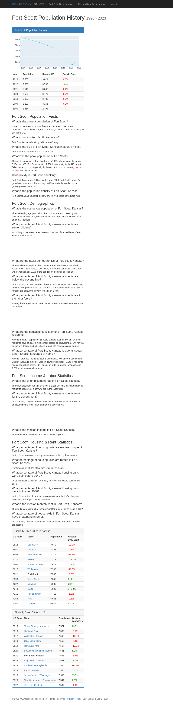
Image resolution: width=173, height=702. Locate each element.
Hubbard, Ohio (31, 631)
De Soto (31, 603)
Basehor (31, 559)
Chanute (31, 549)
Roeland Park (34, 594)
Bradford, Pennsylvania (35, 665)
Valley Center (34, 579)
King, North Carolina (34, 660)
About (114, 4)
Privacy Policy (74, 699)
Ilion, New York (31, 646)
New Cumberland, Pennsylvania (40, 680)
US (14, 4)
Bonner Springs (35, 564)
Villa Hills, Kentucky (33, 685)
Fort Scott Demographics (61, 4)
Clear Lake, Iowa (32, 641)
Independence (34, 554)
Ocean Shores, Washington (37, 675)
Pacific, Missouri (32, 670)
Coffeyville (32, 544)
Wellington (32, 569)
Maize (30, 589)
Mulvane (31, 584)
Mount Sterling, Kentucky (36, 626)
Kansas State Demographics (92, 4)
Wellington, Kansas (33, 636)
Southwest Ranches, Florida (38, 650)
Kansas (24, 4)
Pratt (29, 598)
